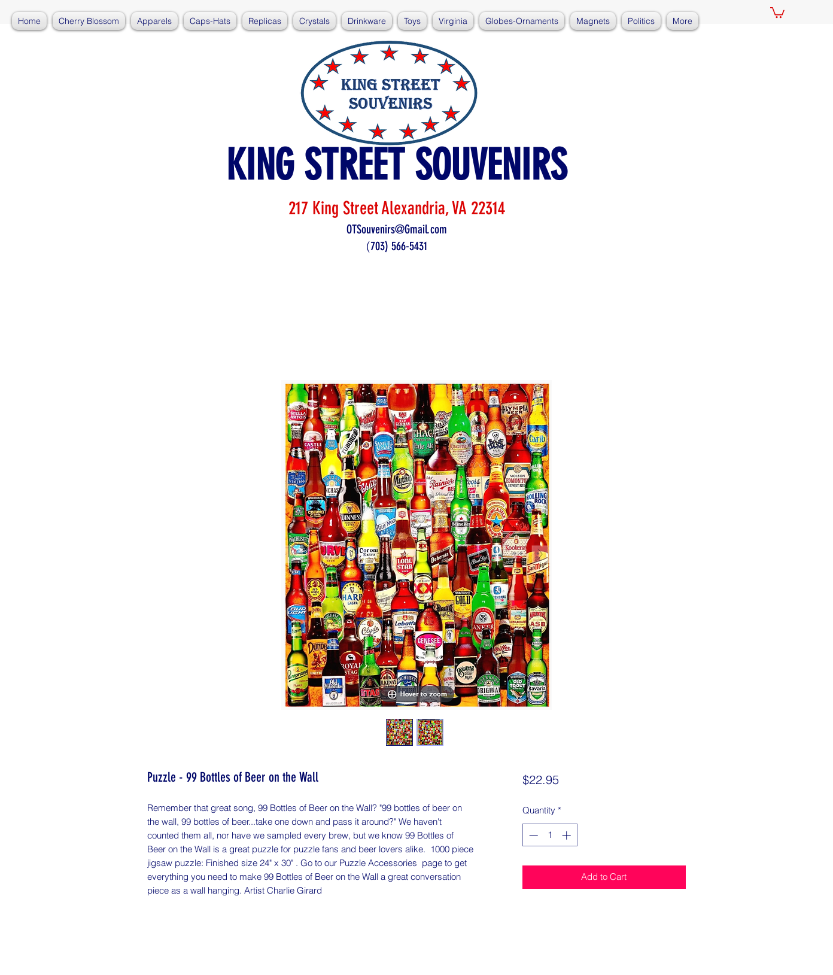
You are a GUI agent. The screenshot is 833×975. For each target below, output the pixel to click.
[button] (777, 12)
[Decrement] (532, 835)
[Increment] (568, 835)
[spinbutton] (550, 835)
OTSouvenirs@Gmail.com (396, 229)
